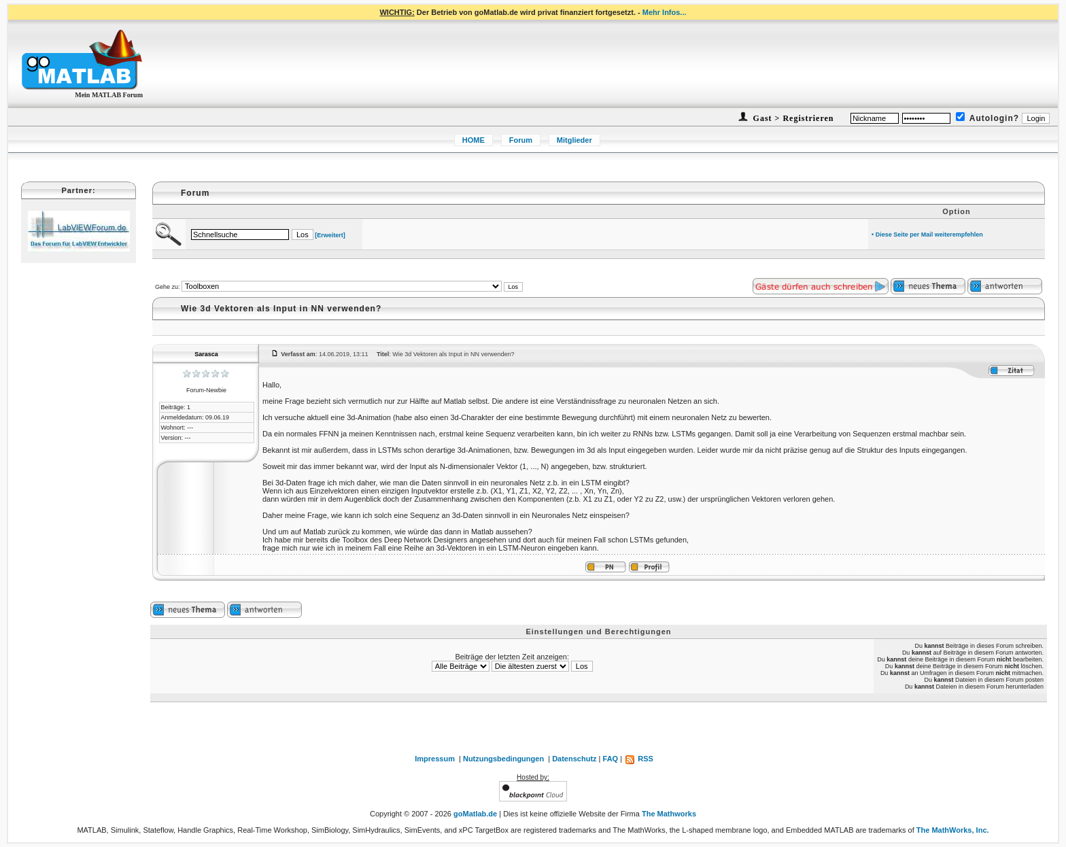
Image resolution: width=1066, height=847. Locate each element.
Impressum (435, 759)
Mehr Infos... (664, 12)
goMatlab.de (475, 814)
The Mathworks (669, 814)
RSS (638, 759)
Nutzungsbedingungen (503, 759)
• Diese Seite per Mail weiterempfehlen (927, 234)
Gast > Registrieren (792, 118)
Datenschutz (574, 759)
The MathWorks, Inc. (952, 830)
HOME (473, 140)
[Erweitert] (330, 235)
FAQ (611, 759)
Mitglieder (574, 140)
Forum (520, 140)
